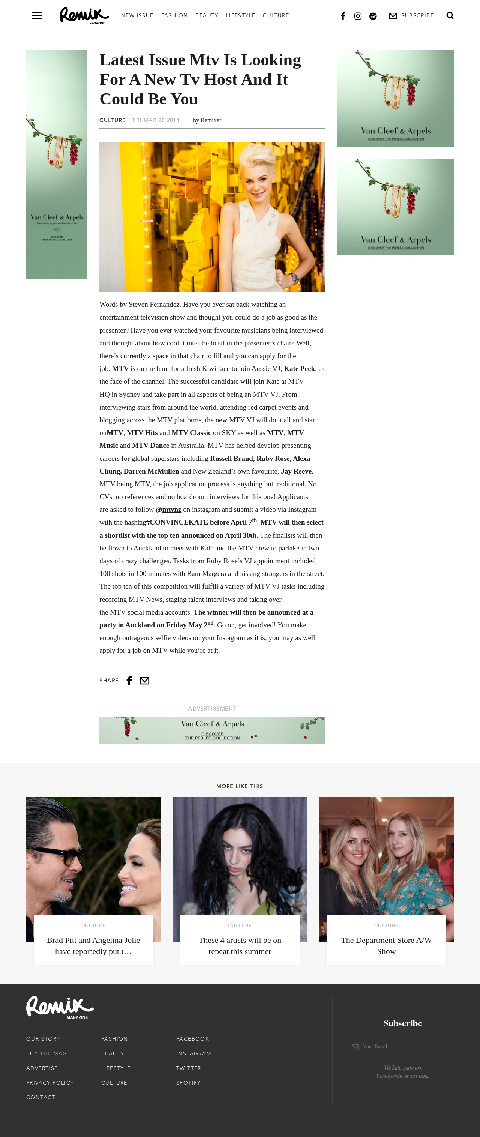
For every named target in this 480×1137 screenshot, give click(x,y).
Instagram (194, 1053)
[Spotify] (373, 15)
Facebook (192, 1038)
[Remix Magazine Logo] (84, 15)
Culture (276, 15)
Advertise (42, 1068)
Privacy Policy (50, 1082)
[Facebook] (343, 15)
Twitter (188, 1068)
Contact (41, 1097)
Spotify (188, 1082)
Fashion (174, 15)
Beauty (206, 15)
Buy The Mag (46, 1053)
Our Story (43, 1038)
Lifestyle (241, 15)
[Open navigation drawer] (37, 15)
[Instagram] (358, 15)
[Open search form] (450, 15)
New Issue (137, 15)
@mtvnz (168, 509)
